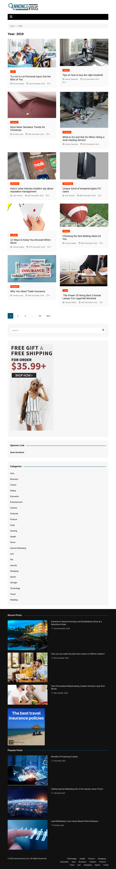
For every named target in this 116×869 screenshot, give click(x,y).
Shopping (14, 571)
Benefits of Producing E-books (64, 757)
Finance (13, 519)
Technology (68, 184)
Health (66, 70)
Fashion (14, 122)
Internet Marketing (18, 548)
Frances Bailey (17, 84)
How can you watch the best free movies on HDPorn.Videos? (78, 654)
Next (48, 316)
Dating (13, 491)
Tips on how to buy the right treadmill (82, 75)
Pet (11, 560)
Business (15, 184)
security (13, 565)
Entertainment (16, 502)
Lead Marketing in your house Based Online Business (74, 821)
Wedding (14, 600)
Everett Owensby (70, 79)
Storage (13, 583)
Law (13, 72)
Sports (13, 577)
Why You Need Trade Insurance (27, 291)
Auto (12, 473)
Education (14, 496)
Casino (14, 235)
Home (12, 542)
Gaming (13, 531)
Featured (67, 132)
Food (12, 525)
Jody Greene (16, 196)
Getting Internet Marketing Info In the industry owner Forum (77, 789)
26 (40, 316)
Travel (13, 594)
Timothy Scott (16, 134)
